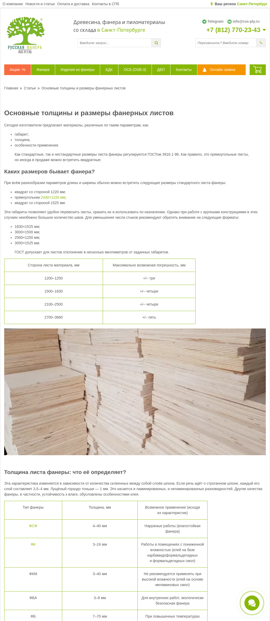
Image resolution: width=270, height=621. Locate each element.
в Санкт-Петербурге (121, 30)
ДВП (161, 70)
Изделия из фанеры (78, 70)
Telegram (212, 21)
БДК (109, 70)
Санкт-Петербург (252, 4)
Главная (11, 88)
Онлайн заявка (222, 70)
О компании (13, 4)
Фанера (42, 70)
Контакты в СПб (105, 4)
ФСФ (33, 526)
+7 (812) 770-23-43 (233, 30)
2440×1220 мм (53, 197)
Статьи (30, 88)
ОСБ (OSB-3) (135, 70)
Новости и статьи (40, 4)
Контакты (184, 70)
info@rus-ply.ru (243, 21)
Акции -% (17, 70)
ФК (33, 544)
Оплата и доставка (73, 4)
